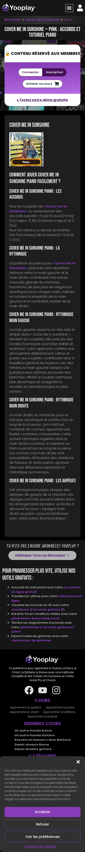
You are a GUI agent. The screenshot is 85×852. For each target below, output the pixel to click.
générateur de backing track (35, 618)
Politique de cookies (40, 846)
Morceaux (13, 19)
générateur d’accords (38, 627)
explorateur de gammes (31, 640)
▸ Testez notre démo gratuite (42, 100)
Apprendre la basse (42, 716)
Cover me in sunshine (42, 19)
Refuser (42, 824)
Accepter (42, 811)
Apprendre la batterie (59, 712)
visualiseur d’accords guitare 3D (38, 609)
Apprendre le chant (24, 712)
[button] (78, 762)
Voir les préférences (42, 836)
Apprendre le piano (60, 707)
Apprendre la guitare (25, 707)
